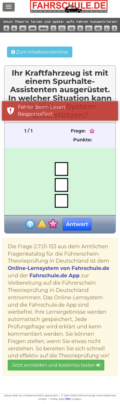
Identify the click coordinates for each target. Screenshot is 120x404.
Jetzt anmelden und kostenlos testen (56, 365)
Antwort (77, 224)
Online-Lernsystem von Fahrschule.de (58, 268)
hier (68, 398)
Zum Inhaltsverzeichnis (39, 52)
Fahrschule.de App (54, 276)
